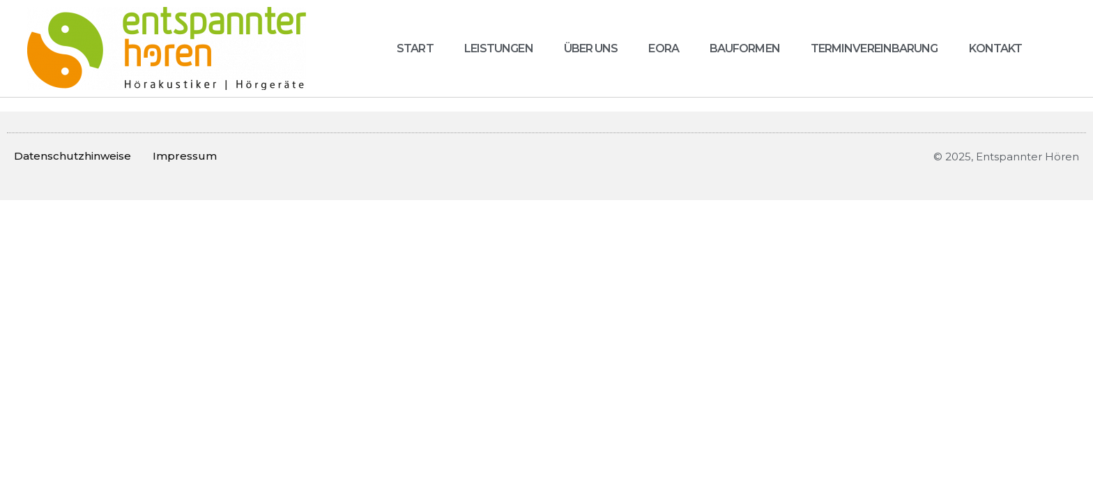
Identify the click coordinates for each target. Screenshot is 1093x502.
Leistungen (498, 48)
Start (415, 48)
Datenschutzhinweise (72, 155)
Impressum (185, 155)
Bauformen (745, 48)
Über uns (591, 48)
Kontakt (996, 48)
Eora (663, 48)
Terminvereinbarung (874, 48)
